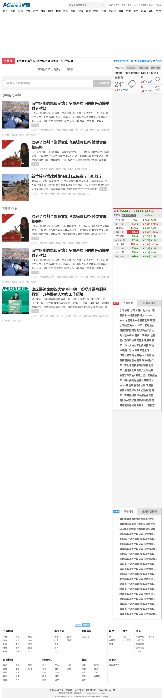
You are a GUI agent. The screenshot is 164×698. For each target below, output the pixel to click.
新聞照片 (47, 659)
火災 (98, 130)
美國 (64, 169)
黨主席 (33, 135)
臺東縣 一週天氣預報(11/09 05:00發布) (140, 573)
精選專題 (85, 637)
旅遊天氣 (140, 644)
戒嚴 (71, 130)
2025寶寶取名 (143, 61)
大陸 (158, 11)
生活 (103, 11)
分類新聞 (8, 631)
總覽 (84, 665)
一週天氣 (140, 640)
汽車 (143, 11)
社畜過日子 (149, 303)
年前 (62, 316)
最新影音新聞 (149, 511)
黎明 (27, 135)
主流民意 (43, 169)
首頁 (5, 11)
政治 (20, 11)
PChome (132, 5)
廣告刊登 (69, 690)
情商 (30, 640)
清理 (64, 194)
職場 (58, 11)
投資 (84, 672)
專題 (12, 11)
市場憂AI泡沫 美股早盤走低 (134, 350)
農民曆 (112, 640)
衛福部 (101, 316)
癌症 (84, 316)
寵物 (30, 637)
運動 (74, 194)
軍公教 (7, 321)
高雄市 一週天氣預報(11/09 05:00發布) (140, 563)
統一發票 (126, 640)
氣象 (138, 631)
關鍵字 (112, 659)
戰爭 (76, 130)
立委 (90, 316)
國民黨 (65, 130)
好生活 (97, 665)
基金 (52, 316)
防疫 (19, 321)
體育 (95, 11)
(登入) (158, 5)
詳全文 (35, 125)
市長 (57, 316)
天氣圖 (139, 651)
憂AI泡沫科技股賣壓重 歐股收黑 (136, 340)
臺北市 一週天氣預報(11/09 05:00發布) (140, 583)
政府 (151, 11)
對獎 (125, 631)
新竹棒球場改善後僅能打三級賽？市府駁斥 (66, 176)
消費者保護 (79, 690)
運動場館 (81, 194)
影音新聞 (8, 659)
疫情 (79, 316)
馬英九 (21, 135)
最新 (5, 637)
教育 (81, 130)
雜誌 (136, 11)
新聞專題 (86, 631)
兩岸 (52, 130)
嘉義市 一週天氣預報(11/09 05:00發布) (140, 608)
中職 (41, 194)
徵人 (115, 690)
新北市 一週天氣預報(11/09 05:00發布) (140, 588)
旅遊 (128, 11)
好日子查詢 (120, 5)
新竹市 (52, 194)
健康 (80, 11)
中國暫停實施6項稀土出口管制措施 (138, 375)
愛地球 (97, 676)
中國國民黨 (44, 130)
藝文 (96, 669)
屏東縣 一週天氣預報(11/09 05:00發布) (140, 538)
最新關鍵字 (114, 665)
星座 (73, 11)
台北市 (58, 130)
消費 (121, 11)
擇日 (111, 644)
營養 (74, 316)
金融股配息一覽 (123, 61)
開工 (88, 194)
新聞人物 (59, 631)
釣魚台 (14, 135)
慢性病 (68, 316)
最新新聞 (123, 511)
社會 (28, 11)
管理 (84, 676)
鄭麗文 (7, 135)
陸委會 (77, 169)
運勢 (65, 11)
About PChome (105, 690)
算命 (111, 637)
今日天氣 (119, 68)
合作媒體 (142, 5)
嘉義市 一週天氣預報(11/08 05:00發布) (140, 315)
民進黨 (92, 130)
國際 (50, 11)
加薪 (47, 316)
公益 (96, 672)
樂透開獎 (155, 68)
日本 (86, 130)
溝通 (69, 194)
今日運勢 (143, 68)
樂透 (124, 637)
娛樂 (88, 11)
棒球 (59, 194)
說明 (151, 5)
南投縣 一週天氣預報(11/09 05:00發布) (140, 603)
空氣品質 (131, 68)
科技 (43, 11)
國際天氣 (140, 648)
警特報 (151, 637)
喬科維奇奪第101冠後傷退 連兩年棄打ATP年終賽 (45, 60)
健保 (41, 316)
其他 (30, 669)
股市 (111, 5)
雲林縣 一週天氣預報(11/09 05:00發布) (140, 553)
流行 (30, 651)
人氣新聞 (123, 303)
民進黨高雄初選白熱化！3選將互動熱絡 (140, 405)
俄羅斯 (51, 169)
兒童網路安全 (91, 690)
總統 (95, 316)
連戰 (104, 130)
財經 (35, 11)
